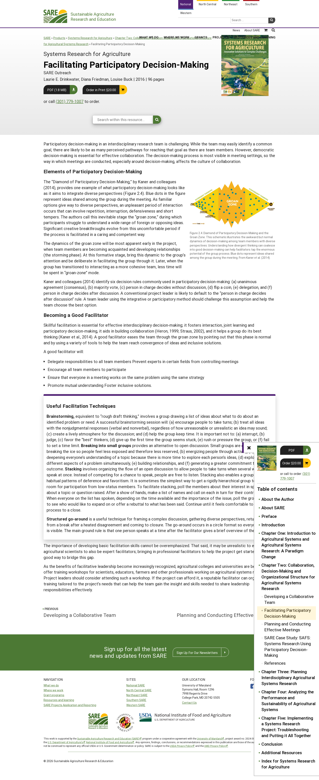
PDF (291, 450)
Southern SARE (136, 700)
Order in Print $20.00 (101, 90)
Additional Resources (281, 752)
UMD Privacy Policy (215, 745)
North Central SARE (139, 690)
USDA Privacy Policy (181, 745)
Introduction (273, 525)
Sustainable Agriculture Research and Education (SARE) (108, 738)
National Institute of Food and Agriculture (109, 742)
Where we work (53, 690)
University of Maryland (209, 738)
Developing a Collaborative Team (289, 599)
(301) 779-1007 (69, 101)
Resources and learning (59, 700)
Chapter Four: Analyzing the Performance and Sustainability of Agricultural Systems (288, 700)
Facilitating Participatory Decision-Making (287, 613)
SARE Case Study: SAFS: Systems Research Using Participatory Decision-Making (287, 646)
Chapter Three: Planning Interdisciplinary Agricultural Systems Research (288, 677)
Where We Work (176, 22)
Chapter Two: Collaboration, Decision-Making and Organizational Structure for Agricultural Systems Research (288, 576)
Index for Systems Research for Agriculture (288, 764)
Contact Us (189, 703)
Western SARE (135, 705)
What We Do (148, 22)
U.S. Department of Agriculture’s (65, 742)
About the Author (277, 499)
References (275, 663)
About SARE (273, 508)
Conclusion (271, 744)
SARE (47, 38)
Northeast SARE (136, 695)
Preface (269, 516)
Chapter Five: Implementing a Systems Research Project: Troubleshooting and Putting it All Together (287, 726)
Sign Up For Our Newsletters (197, 652)
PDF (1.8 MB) (56, 90)
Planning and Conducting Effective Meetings (287, 627)
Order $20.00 (291, 463)
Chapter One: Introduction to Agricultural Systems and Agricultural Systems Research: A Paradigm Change (288, 544)
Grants (200, 22)
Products (59, 38)
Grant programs (54, 695)
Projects (221, 22)
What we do (51, 685)
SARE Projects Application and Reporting (70, 705)
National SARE (135, 685)
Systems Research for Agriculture (90, 38)
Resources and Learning (254, 22)
